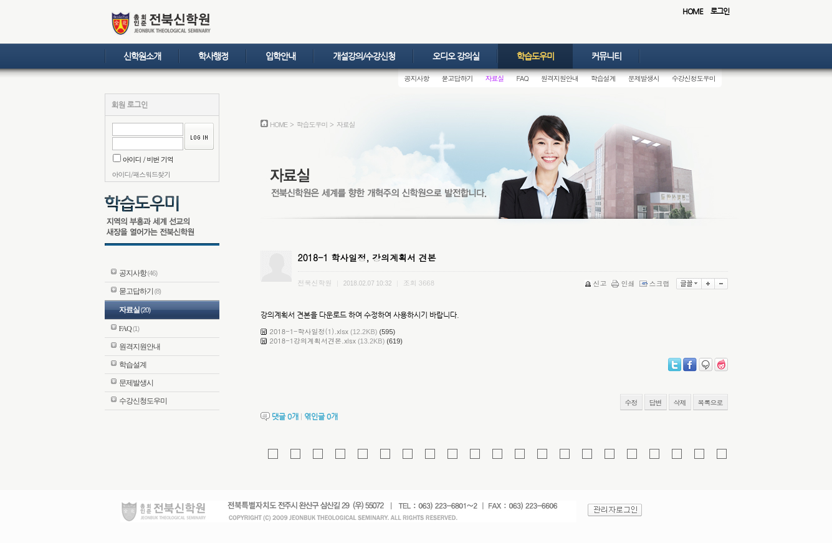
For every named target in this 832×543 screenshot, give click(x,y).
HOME (692, 11)
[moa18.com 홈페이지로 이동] (497, 454)
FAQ (522, 78)
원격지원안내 (559, 78)
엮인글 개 (321, 416)
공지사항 (416, 78)
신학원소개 (142, 56)
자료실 (494, 78)
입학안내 (280, 56)
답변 (655, 402)
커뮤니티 (606, 56)
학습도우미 (535, 56)
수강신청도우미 (693, 78)
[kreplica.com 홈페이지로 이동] (273, 454)
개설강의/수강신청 (364, 56)
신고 (596, 283)
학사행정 (213, 56)
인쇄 (624, 283)
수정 (631, 402)
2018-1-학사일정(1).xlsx (309, 331)
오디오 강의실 (456, 56)
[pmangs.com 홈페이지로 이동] (363, 454)
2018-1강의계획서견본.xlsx (313, 340)
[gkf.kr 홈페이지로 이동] (295, 454)
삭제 (680, 402)
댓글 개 (285, 416)
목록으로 (710, 402)
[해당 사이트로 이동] (318, 454)
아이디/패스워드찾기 (141, 174)
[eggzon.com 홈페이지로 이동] (699, 454)
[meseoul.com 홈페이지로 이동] (722, 454)
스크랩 (655, 283)
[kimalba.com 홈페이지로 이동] (340, 454)
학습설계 (603, 78)
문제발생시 (643, 78)
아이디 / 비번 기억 (143, 159)
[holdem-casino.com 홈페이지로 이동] (475, 454)
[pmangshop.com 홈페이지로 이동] (385, 454)
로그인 (719, 11)
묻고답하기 (457, 78)
